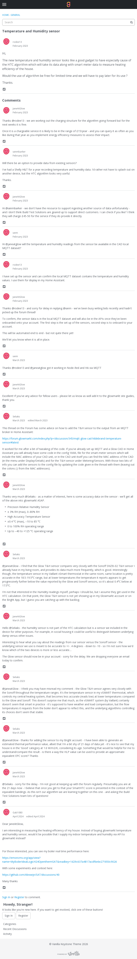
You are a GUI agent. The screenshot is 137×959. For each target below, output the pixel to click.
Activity (7, 934)
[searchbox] (68, 22)
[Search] (131, 22)
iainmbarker (19, 151)
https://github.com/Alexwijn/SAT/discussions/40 (30, 874)
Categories (9, 924)
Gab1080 (17, 812)
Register (19, 897)
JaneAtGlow (19, 108)
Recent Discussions (15, 929)
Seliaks (16, 416)
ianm (15, 232)
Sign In (6, 897)
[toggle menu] (4, 4)
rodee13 (17, 42)
